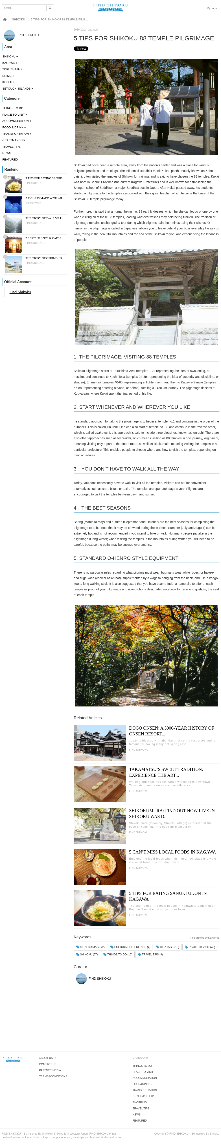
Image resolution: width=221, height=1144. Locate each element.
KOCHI (7, 82)
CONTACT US (47, 1064)
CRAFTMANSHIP (14, 140)
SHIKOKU (9, 56)
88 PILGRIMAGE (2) (90, 947)
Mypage (212, 8)
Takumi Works (33, 203)
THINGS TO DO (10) (117, 954)
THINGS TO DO (12, 108)
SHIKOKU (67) (87, 954)
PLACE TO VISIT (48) (200, 947)
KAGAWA (8, 63)
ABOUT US (46, 1058)
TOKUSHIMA (11, 69)
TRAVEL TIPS (11, 146)
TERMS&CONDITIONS (53, 1076)
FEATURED (10, 159)
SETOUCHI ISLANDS (16, 88)
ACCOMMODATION (15, 121)
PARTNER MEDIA (50, 1070)
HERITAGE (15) (167, 947)
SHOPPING (140, 1102)
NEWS (6, 153)
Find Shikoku (20, 292)
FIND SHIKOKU (21, 35)
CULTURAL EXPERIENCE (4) (130, 947)
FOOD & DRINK (13, 127)
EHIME (7, 75)
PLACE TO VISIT (13, 114)
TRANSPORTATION (15, 133)
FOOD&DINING (142, 1084)
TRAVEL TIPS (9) (150, 954)
